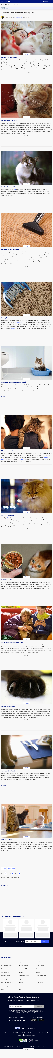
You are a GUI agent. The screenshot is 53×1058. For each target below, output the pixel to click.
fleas (13, 252)
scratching (13, 328)
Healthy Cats (11, 4)
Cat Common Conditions (41, 979)
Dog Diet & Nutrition (23, 965)
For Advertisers (31, 1028)
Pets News (3, 962)
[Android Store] (41, 1020)
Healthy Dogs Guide (5, 979)
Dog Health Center (5, 975)
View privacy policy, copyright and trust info (10, 877)
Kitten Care (38, 972)
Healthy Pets (4, 4)
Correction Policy (43, 1032)
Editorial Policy (24, 1032)
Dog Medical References (24, 962)
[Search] (51, 1)
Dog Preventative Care (24, 975)
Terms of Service (37, 1012)
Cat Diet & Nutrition (40, 965)
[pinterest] (21, 1021)
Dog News (3, 989)
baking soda (18, 322)
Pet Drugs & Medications (7, 982)
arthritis (22, 459)
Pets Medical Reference (6, 965)
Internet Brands (17, 1046)
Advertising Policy (33, 1032)
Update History (11, 868)
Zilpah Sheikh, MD (18, 17)
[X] (12, 1021)
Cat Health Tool (39, 982)
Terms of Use (19, 1035)
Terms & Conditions (31, 1010)
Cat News (21, 989)
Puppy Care (21, 972)
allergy (11, 645)
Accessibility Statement (29, 1035)
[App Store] (34, 1020)
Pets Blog (3, 968)
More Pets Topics (5, 986)
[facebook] (9, 1021)
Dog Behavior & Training (24, 968)
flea (15, 189)
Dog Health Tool (22, 982)
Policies (17, 1028)
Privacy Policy (39, 1010)
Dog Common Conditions (24, 979)
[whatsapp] (24, 1021)
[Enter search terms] (21, 1006)
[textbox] (33, 941)
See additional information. (28, 1048)
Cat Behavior (39, 968)
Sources (4, 868)
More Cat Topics (39, 986)
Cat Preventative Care (41, 975)
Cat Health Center (5, 972)
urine (7, 518)
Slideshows (17, 4)
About (23, 1028)
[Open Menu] (2, 1)
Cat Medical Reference (41, 962)
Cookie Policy (16, 1032)
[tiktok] (18, 1021)
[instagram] (15, 1021)
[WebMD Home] (8, 1)
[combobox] (33, 941)
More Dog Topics (22, 986)
